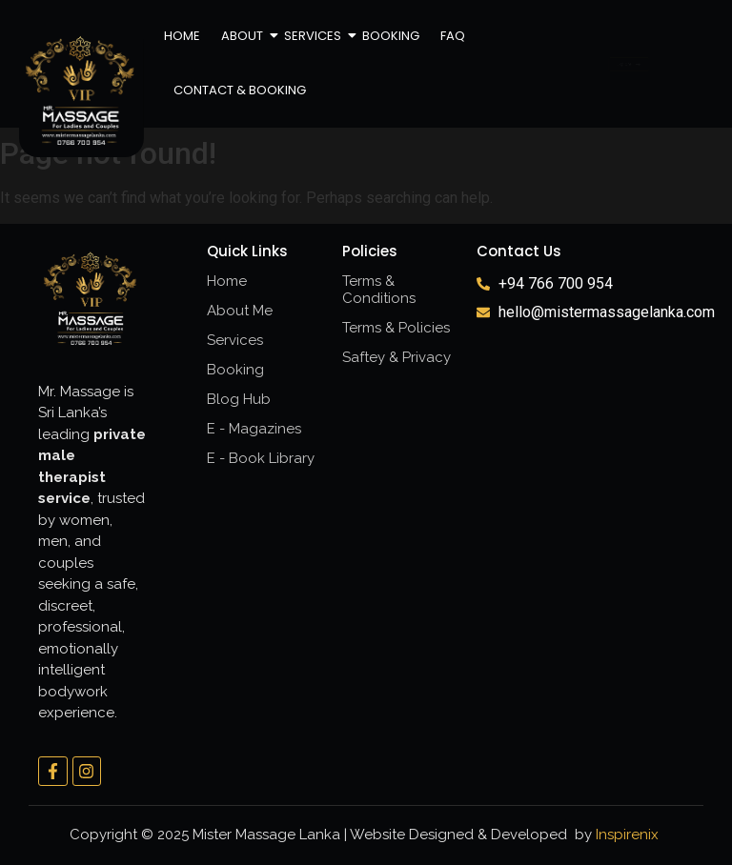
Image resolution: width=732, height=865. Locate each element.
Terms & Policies (396, 327)
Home (182, 36)
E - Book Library (261, 458)
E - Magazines (254, 428)
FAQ (452, 36)
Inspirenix (627, 834)
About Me (240, 310)
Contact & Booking (239, 90)
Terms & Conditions (379, 289)
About (242, 36)
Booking (390, 36)
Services (313, 36)
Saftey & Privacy (396, 357)
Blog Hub (239, 399)
